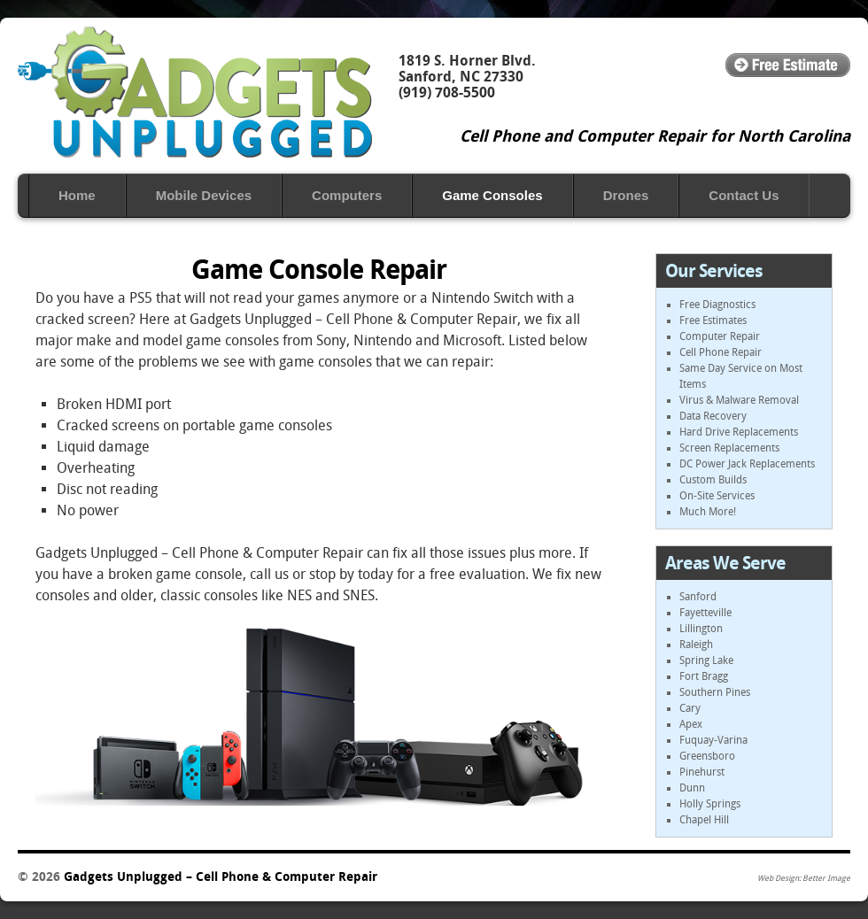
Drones (626, 195)
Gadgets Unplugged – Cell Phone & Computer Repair (195, 92)
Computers (347, 195)
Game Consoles (492, 195)
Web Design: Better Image (803, 878)
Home (77, 195)
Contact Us (744, 195)
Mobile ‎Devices (204, 195)
